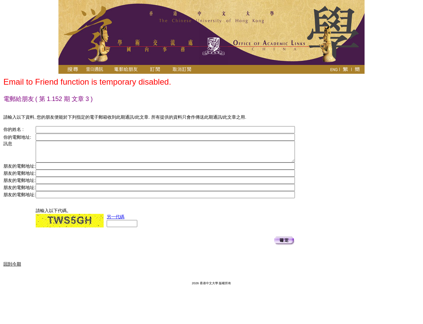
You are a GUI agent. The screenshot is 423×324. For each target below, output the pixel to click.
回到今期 (12, 264)
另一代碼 (115, 216)
